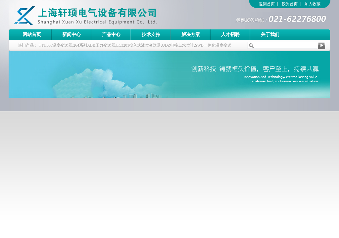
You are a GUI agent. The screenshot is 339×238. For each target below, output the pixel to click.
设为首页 (290, 4)
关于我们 (270, 34)
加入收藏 (312, 4)
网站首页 (32, 34)
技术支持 (151, 34)
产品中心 (111, 34)
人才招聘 (230, 34)
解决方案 (190, 34)
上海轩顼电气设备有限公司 (100, 14)
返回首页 (267, 4)
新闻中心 (71, 34)
